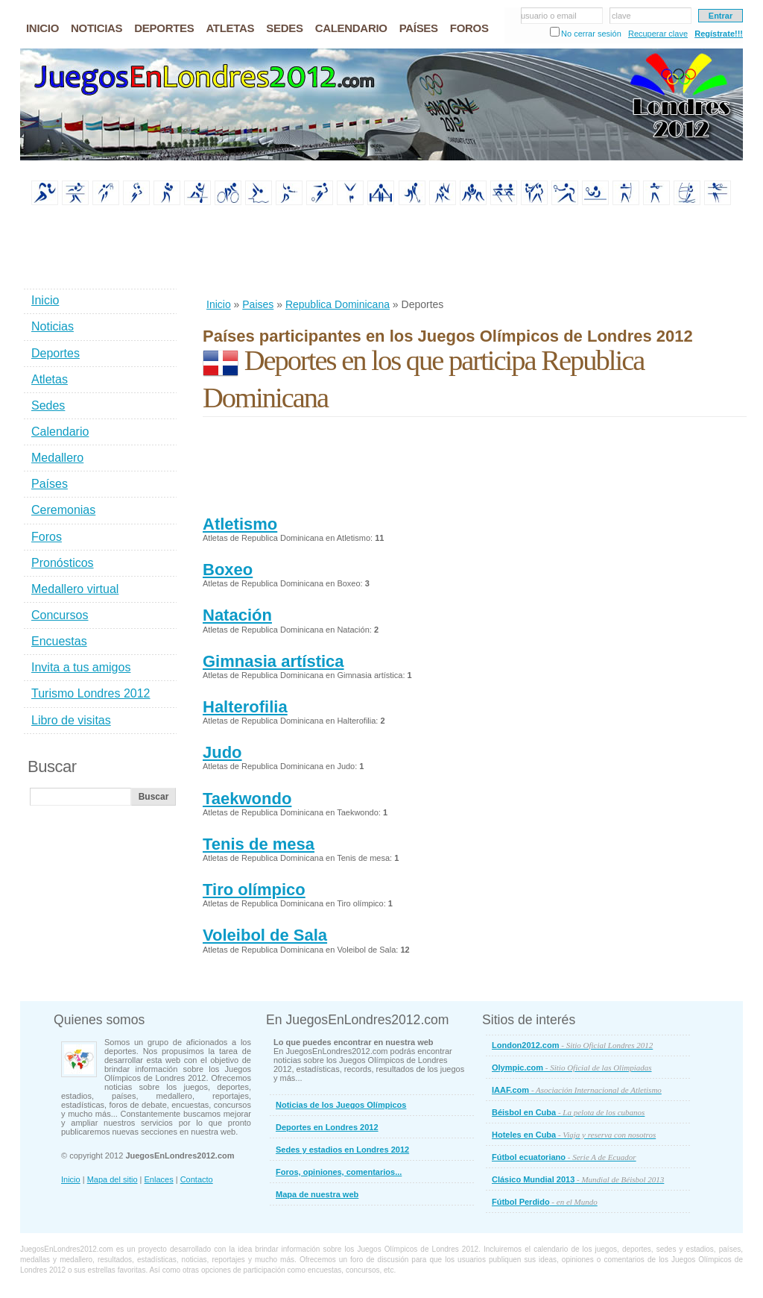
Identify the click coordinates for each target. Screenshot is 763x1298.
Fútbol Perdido (545, 1201)
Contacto (196, 1179)
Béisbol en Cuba (568, 1112)
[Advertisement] (474, 252)
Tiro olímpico (254, 889)
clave (621, 15)
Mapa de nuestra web (317, 1194)
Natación (237, 615)
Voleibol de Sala (265, 935)
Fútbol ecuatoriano (564, 1157)
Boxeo (228, 569)
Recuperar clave (658, 33)
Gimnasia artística (273, 661)
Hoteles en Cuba (574, 1134)
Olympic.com (572, 1067)
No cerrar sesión (591, 33)
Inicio (218, 304)
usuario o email (549, 15)
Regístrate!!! (718, 33)
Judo (222, 752)
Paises (257, 304)
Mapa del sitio (112, 1179)
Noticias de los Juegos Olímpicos (341, 1104)
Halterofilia (245, 706)
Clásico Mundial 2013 (578, 1179)
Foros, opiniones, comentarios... (339, 1171)
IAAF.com (577, 1089)
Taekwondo (247, 798)
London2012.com (572, 1045)
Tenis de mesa (258, 844)
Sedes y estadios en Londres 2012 (342, 1149)
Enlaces (159, 1179)
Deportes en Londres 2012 (327, 1127)
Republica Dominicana (337, 304)
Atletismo (240, 524)
